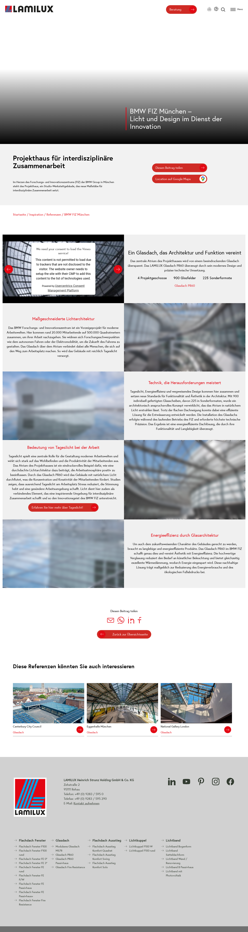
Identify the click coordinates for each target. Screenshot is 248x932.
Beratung (175, 9)
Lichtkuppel (137, 840)
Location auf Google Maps (173, 179)
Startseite (19, 214)
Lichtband (173, 840)
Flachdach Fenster (32, 840)
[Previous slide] (8, 269)
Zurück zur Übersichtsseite (130, 634)
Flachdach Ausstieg (106, 840)
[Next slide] (118, 269)
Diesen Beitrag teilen (169, 168)
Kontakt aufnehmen (86, 803)
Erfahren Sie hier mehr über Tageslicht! (57, 507)
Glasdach (62, 840)
